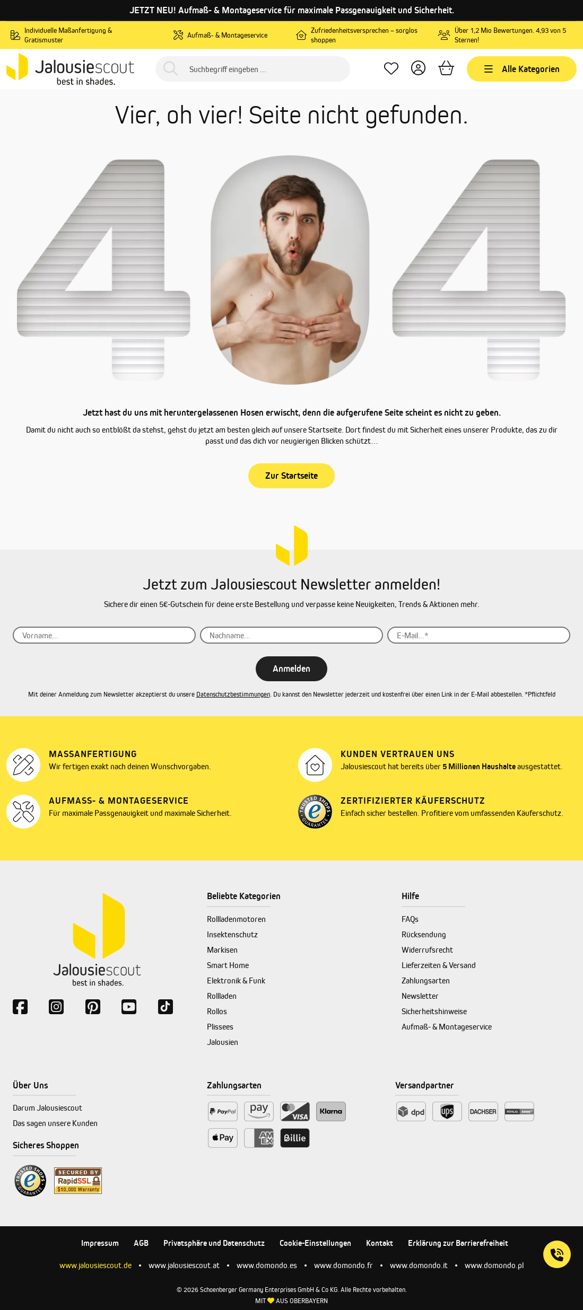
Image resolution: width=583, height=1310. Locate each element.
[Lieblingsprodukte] (391, 69)
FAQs (410, 919)
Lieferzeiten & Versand (439, 965)
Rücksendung (424, 934)
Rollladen (222, 996)
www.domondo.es (267, 1265)
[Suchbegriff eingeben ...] (252, 69)
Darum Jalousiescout (47, 1108)
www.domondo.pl (494, 1265)
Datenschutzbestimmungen (233, 694)
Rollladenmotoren (236, 919)
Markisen (222, 950)
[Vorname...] (104, 635)
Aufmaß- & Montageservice (447, 1027)
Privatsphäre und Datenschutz (214, 1243)
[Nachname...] (291, 635)
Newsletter (420, 996)
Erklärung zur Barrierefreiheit (458, 1243)
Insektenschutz (232, 934)
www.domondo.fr (343, 1265)
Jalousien (222, 1042)
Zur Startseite (291, 475)
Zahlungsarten (426, 980)
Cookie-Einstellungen (315, 1243)
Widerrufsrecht (427, 950)
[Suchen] (170, 69)
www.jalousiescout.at (184, 1265)
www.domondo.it (419, 1265)
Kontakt (379, 1243)
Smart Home (228, 965)
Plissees (220, 1027)
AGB (141, 1243)
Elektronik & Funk (236, 980)
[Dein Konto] (418, 69)
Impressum (100, 1243)
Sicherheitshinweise (434, 1011)
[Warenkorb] (446, 69)
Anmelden (291, 668)
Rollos (217, 1011)
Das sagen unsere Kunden (55, 1123)
